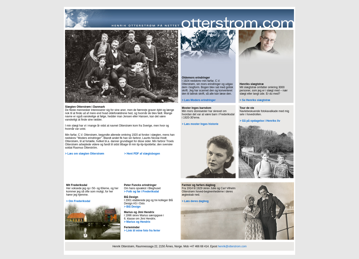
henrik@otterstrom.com (232, 246)
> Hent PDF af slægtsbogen (142, 153)
